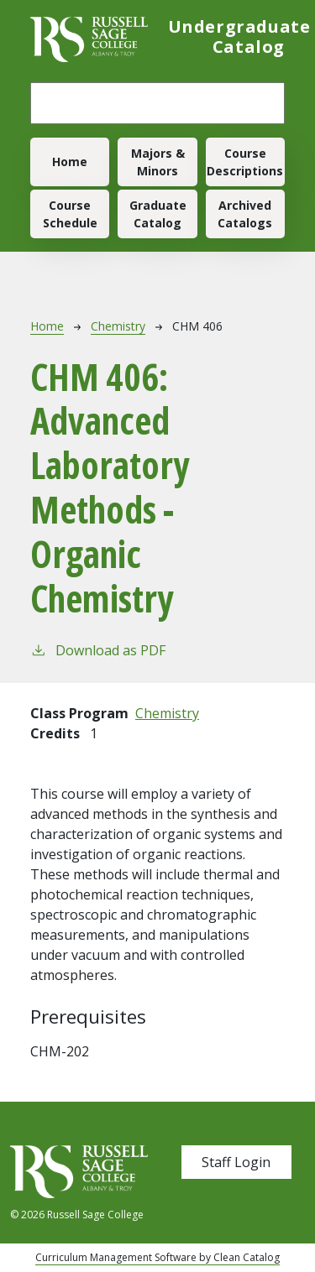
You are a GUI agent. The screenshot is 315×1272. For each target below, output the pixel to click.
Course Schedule (70, 214)
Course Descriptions (245, 162)
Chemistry (118, 326)
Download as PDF (97, 649)
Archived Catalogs (245, 214)
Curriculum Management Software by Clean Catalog (157, 1257)
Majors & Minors (158, 162)
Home (69, 161)
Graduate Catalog (157, 214)
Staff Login (236, 1162)
